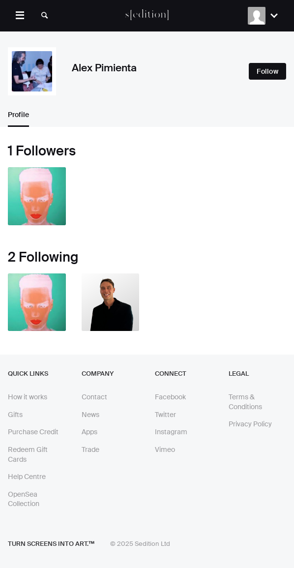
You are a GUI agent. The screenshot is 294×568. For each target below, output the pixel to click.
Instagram (171, 431)
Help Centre (27, 476)
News (90, 414)
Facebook (170, 396)
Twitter (165, 414)
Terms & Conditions (245, 401)
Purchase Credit (33, 431)
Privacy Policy (250, 423)
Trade (90, 449)
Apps (89, 431)
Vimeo (165, 449)
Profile (18, 114)
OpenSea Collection (23, 499)
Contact (94, 396)
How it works (27, 396)
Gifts (15, 414)
